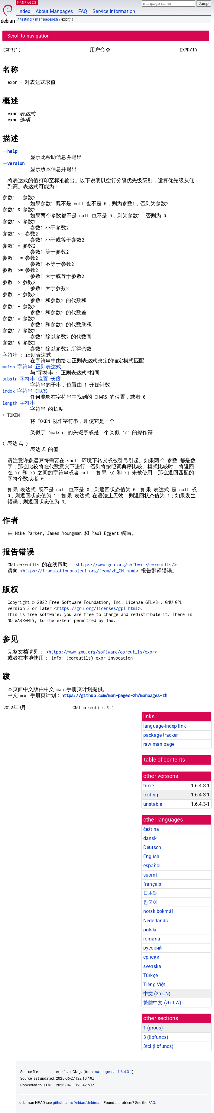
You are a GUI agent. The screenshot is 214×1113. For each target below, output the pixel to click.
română (151, 939)
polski (149, 930)
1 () (153, 1028)
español (151, 865)
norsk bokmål (158, 911)
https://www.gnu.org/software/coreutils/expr (101, 651)
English (151, 856)
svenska (152, 966)
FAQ (82, 11)
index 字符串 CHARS (24, 391)
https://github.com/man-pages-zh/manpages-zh (114, 695)
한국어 (150, 902)
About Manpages (54, 11)
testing (26, 19)
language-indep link (164, 726)
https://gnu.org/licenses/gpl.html (97, 608)
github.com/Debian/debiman (77, 1103)
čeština (151, 829)
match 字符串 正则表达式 (31, 366)
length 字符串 (18, 403)
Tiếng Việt (154, 984)
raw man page (158, 744)
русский (152, 948)
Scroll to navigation (28, 36)
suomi (150, 875)
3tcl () (158, 1046)
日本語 (150, 893)
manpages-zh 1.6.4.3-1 (113, 1072)
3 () (155, 1037)
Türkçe (150, 975)
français (152, 884)
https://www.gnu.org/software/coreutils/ (126, 564)
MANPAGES (27, 2)
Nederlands (155, 921)
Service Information (113, 11)
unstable (152, 804)
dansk (150, 838)
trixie (148, 786)
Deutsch (152, 847)
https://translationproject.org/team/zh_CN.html (79, 570)
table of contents (164, 760)
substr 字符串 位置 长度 (31, 378)
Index (24, 11)
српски (151, 957)
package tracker (160, 735)
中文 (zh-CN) (157, 993)
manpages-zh (46, 19)
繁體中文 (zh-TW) (162, 1003)
